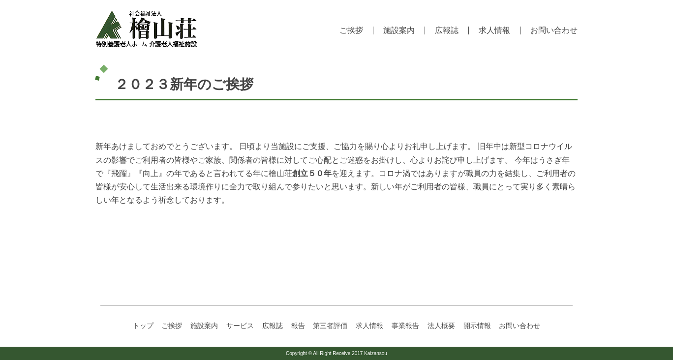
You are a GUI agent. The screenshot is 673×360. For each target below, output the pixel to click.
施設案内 (399, 30)
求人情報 (494, 30)
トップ (143, 326)
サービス (240, 326)
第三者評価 (330, 326)
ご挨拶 (351, 30)
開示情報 (477, 326)
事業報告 (405, 326)
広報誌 (447, 30)
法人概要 (441, 326)
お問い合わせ (554, 30)
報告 (298, 326)
